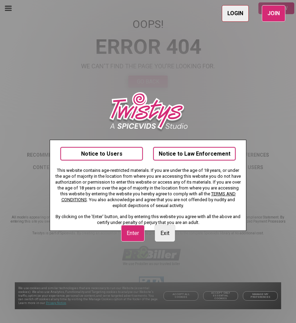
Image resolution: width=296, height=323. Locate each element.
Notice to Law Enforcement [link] (194, 153)
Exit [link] (164, 233)
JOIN (273, 13)
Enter (133, 233)
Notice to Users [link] (101, 153)
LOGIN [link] (235, 13)
